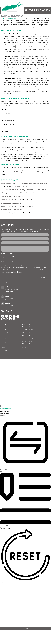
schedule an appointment (20, 172)
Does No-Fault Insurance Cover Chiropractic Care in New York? (24, 183)
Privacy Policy (26, 363)
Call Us (25, 628)
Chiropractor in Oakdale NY (11, 203)
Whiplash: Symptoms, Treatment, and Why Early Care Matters (23, 190)
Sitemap (11, 363)
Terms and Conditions (14, 272)
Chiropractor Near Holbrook (12, 197)
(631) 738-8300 (10, 299)
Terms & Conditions (36, 363)
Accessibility (18, 363)
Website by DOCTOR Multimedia (25, 365)
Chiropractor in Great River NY (12, 210)
